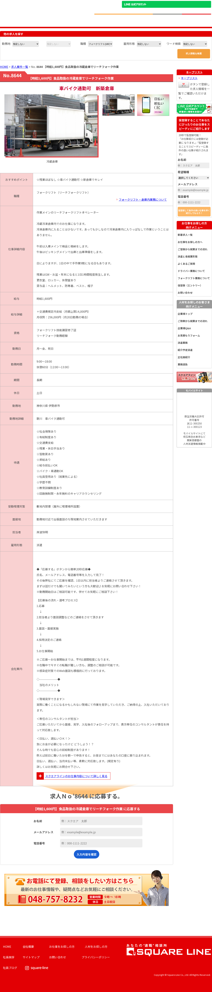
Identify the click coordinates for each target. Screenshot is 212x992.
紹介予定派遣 (185, 350)
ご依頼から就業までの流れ (192, 321)
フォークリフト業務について (194, 278)
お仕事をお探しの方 (194, 225)
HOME (4, 67)
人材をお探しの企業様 (167, 20)
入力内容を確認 (86, 854)
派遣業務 (183, 342)
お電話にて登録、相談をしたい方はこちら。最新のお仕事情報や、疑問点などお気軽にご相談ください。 (86, 888)
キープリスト (194, 72)
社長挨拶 (8, 957)
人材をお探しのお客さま (194, 304)
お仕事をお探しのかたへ (138, 20)
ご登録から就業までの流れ (192, 249)
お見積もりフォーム (189, 335)
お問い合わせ (185, 292)
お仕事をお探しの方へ (190, 242)
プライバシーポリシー (96, 957)
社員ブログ (10, 968)
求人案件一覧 (19, 67)
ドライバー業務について (191, 271)
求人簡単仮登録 (196, 20)
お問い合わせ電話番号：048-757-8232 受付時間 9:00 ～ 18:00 (185, 10)
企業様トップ (185, 314)
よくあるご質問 (186, 263)
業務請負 (183, 364)
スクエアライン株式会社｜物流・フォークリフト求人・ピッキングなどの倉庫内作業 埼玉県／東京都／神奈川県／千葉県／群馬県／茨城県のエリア (45, 9)
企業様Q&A (184, 328)
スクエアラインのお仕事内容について (72, 775)
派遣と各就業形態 (188, 256)
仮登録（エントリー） (190, 285)
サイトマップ (31, 957)
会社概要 (28, 946)
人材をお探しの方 (96, 946)
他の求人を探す (13, 34)
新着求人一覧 (185, 234)
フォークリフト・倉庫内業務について (143, 199)
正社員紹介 (184, 357)
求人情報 (109, 20)
